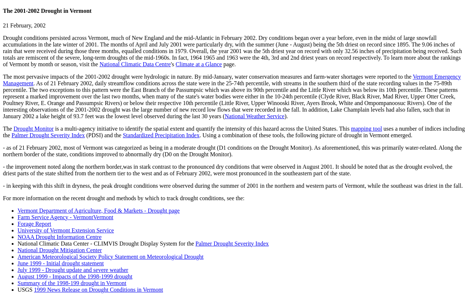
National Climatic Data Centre (135, 64)
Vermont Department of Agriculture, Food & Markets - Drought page (99, 211)
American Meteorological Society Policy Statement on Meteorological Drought (111, 257)
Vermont (103, 217)
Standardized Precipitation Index (161, 135)
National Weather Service (254, 116)
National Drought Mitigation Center (60, 250)
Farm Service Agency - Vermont (55, 217)
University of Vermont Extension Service (66, 230)
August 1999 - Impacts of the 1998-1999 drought (75, 276)
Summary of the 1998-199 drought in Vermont (72, 283)
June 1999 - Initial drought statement (61, 263)
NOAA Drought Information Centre (60, 237)
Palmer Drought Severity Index (48, 135)
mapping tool (366, 129)
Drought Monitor (34, 129)
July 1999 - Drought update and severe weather (73, 270)
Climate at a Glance (199, 64)
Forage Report (34, 224)
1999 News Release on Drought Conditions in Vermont (98, 290)
